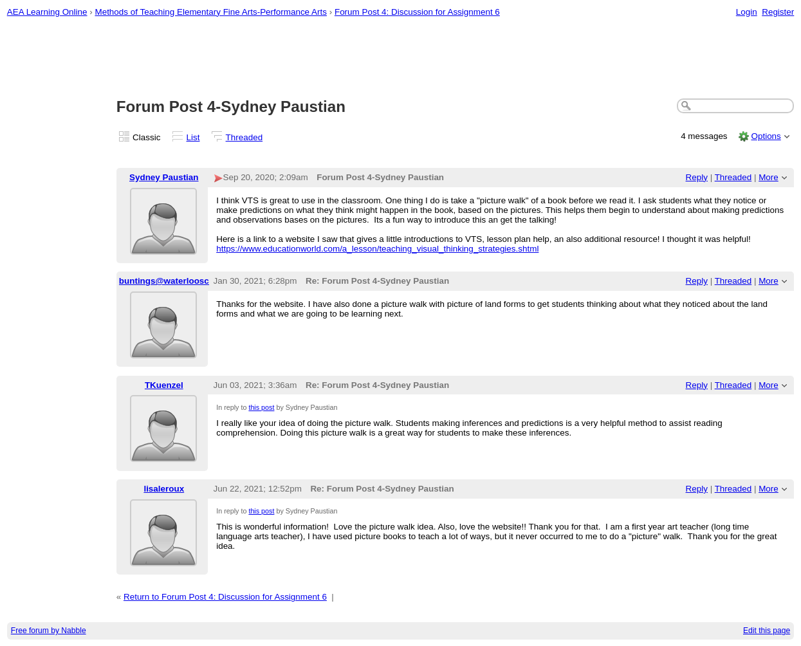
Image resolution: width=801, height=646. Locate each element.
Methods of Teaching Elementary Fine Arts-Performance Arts (211, 12)
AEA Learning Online (47, 12)
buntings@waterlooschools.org (183, 281)
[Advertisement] (401, 59)
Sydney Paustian (164, 177)
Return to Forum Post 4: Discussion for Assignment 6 (225, 597)
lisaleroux (163, 489)
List (193, 137)
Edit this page (766, 630)
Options (765, 136)
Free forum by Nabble (48, 630)
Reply (697, 177)
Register (778, 12)
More (768, 177)
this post (261, 407)
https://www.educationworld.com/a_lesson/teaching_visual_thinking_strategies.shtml (377, 249)
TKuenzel (164, 385)
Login (746, 12)
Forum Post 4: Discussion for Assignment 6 (417, 12)
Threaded (244, 137)
